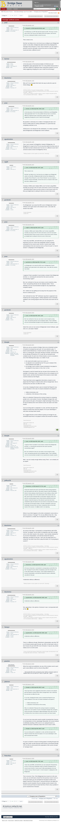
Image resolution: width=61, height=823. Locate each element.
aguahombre (8, 139)
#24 (58, 103)
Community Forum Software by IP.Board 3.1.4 (49, 820)
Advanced (59, 9)
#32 (58, 435)
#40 (58, 755)
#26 (58, 162)
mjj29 (6, 162)
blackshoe (7, 78)
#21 (58, 22)
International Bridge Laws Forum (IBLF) (23, 11)
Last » (21, 15)
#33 (58, 480)
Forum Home (11, 820)
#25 (58, 139)
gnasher (7, 661)
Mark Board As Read (27, 820)
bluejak (6, 342)
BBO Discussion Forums (7, 11)
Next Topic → (56, 798)
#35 (58, 559)
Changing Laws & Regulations (41, 11)
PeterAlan (7, 755)
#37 (58, 627)
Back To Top (4, 820)
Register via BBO (39, 6)
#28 (58, 222)
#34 (58, 525)
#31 (58, 342)
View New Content (52, 12)
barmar (6, 59)
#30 (58, 310)
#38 (58, 661)
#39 (58, 681)
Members (9, 8)
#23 (58, 78)
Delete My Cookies (18, 820)
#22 (58, 59)
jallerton (7, 681)
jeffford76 (7, 480)
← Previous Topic (34, 798)
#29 (58, 256)
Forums (4, 8)
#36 (58, 592)
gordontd (7, 200)
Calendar (15, 8)
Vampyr (7, 627)
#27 (58, 200)
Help (56, 6)
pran (5, 22)
